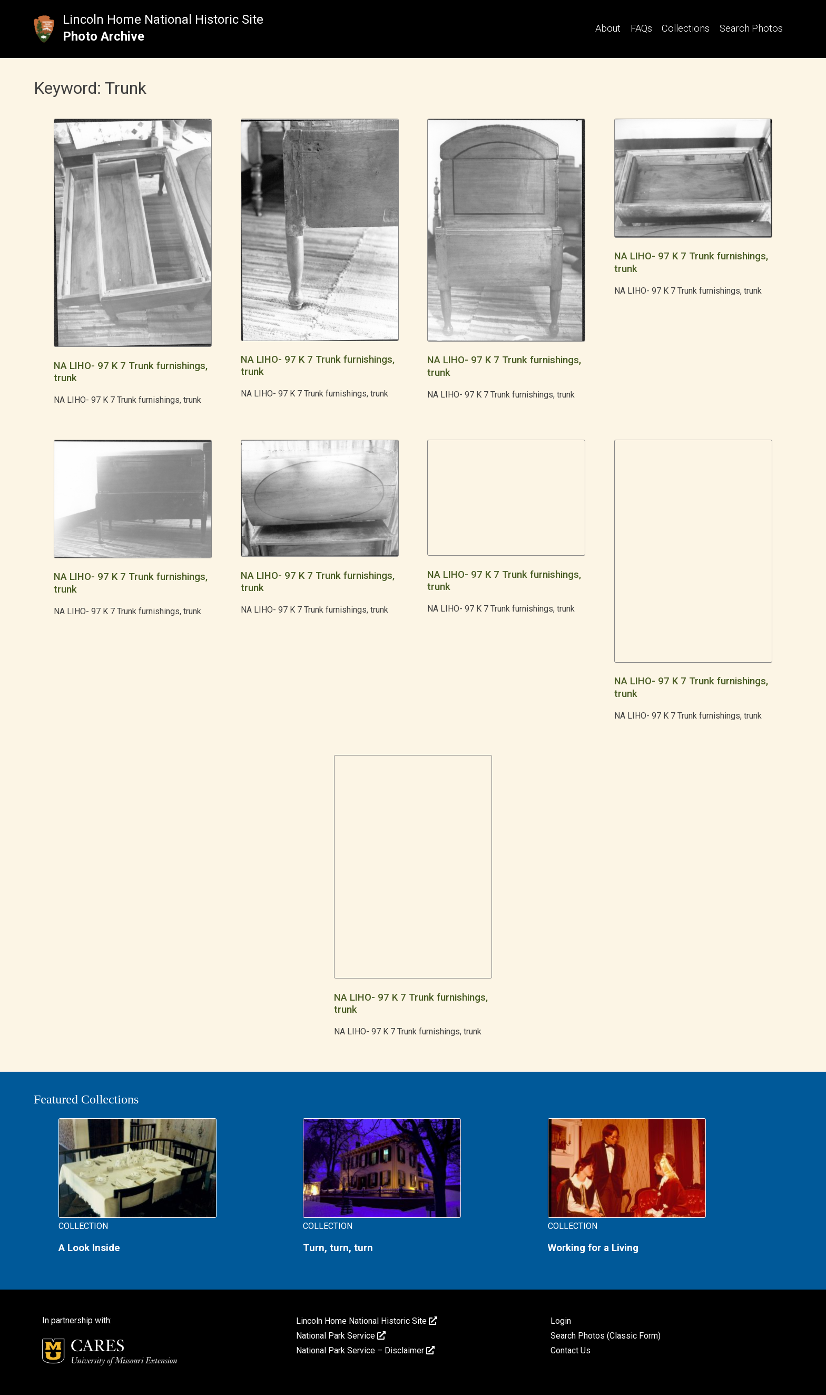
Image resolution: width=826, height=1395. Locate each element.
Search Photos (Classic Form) (605, 1336)
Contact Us (570, 1350)
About (608, 28)
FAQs (641, 28)
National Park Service (341, 1336)
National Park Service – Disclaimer (365, 1350)
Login (560, 1321)
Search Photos (751, 28)
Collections (686, 28)
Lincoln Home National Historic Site (163, 19)
